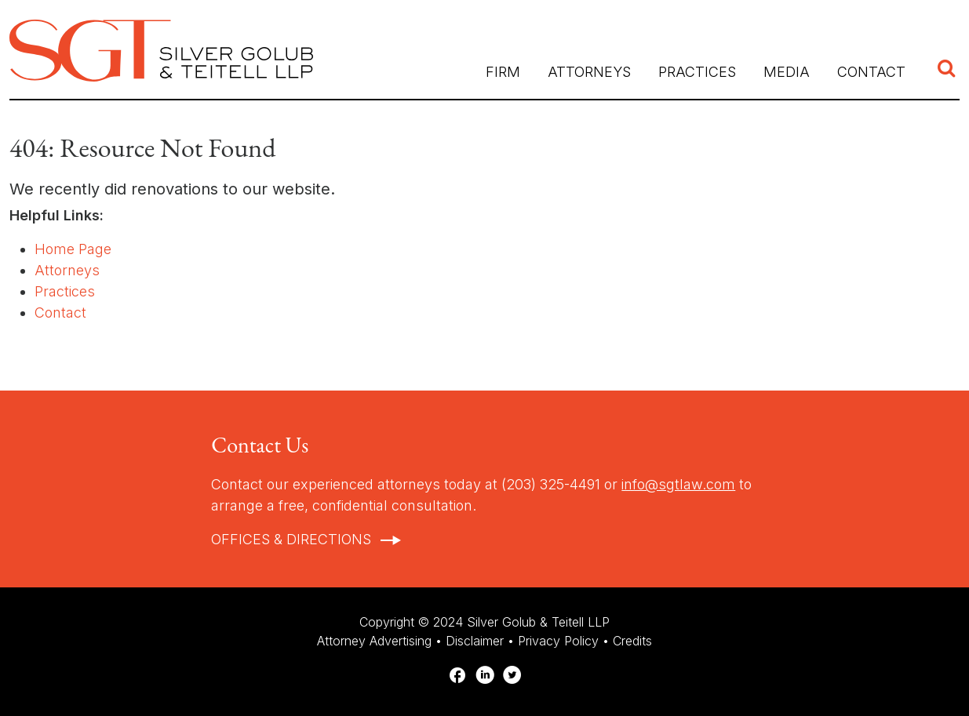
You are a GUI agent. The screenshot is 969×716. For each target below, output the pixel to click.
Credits (632, 641)
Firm (503, 72)
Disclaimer (475, 641)
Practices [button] (697, 72)
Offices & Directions (291, 539)
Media (786, 72)
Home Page (73, 249)
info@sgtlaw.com (678, 484)
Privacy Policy (558, 641)
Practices (65, 291)
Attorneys (589, 72)
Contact (871, 72)
